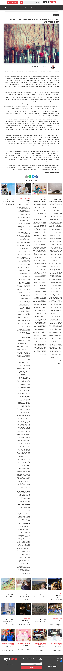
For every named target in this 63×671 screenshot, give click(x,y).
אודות (19, 7)
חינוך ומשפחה (48, 8)
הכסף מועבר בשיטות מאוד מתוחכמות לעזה (25, 617)
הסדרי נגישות (53, 664)
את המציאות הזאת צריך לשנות (8, 197)
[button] (36, 176)
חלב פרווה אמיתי (11, 616)
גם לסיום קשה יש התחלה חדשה (24, 643)
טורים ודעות (58, 8)
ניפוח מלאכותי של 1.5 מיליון (9, 591)
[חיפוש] (21, 2)
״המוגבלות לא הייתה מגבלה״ (40, 591)
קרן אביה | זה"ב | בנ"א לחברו (29, 7)
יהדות (40, 8)
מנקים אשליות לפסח (42, 197)
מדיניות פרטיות (52, 667)
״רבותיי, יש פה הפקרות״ (41, 616)
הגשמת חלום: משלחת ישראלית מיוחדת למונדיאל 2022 (55, 617)
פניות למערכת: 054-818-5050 (10, 663)
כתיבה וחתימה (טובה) (57, 197)
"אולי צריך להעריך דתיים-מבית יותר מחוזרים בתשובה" (40, 644)
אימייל (40, 662)
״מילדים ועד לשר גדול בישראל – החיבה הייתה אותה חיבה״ (24, 197)
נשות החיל (28, 591)
